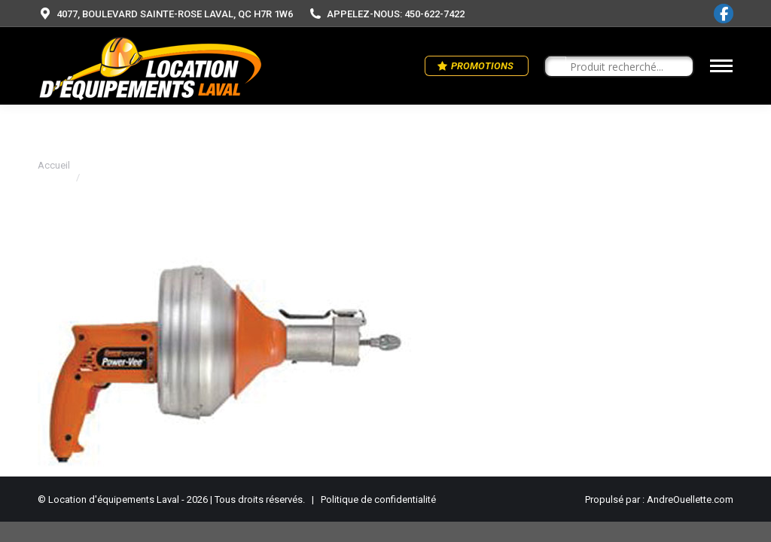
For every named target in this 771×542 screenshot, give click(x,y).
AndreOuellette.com (690, 499)
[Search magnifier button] (555, 67)
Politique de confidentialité (378, 499)
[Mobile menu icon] (721, 65)
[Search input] (625, 67)
